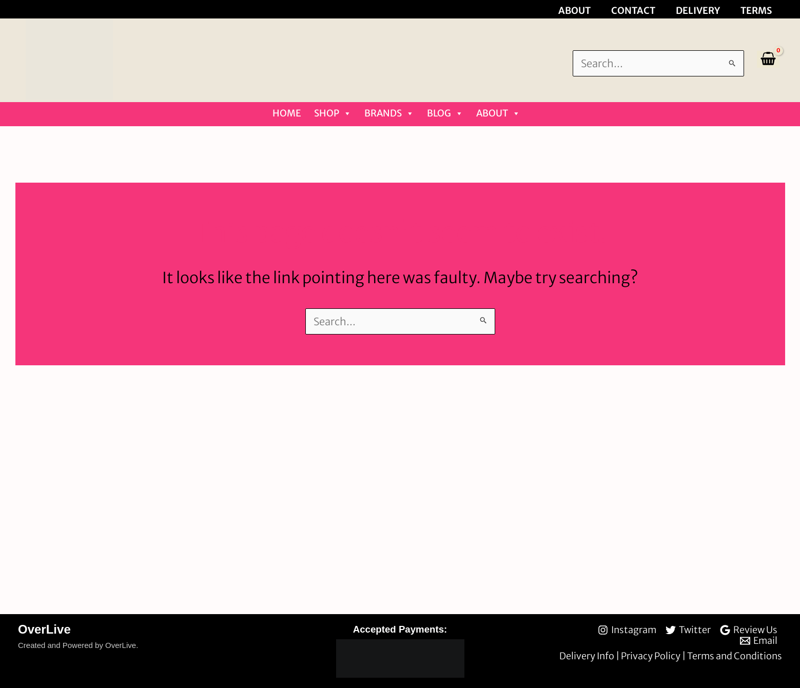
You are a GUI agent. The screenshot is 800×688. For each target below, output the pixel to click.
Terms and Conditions (734, 656)
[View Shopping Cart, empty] (768, 59)
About (498, 113)
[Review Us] (748, 630)
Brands (389, 113)
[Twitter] (688, 630)
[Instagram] (627, 630)
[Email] (758, 641)
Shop (333, 113)
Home (286, 113)
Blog (445, 113)
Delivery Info (587, 656)
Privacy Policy (651, 656)
